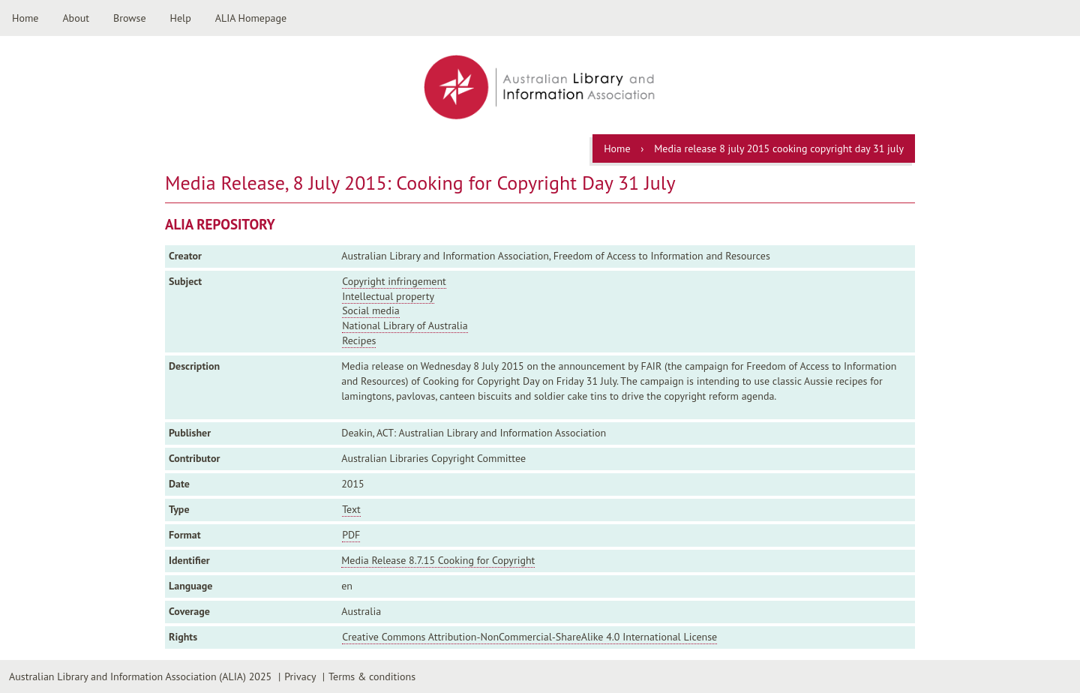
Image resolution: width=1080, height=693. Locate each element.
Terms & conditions (372, 676)
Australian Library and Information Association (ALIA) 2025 (140, 676)
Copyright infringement (394, 281)
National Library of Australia (405, 325)
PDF (351, 535)
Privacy (300, 676)
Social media (370, 310)
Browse (129, 18)
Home (25, 18)
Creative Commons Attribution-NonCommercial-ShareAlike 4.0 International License (529, 637)
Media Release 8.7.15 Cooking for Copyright (438, 560)
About (75, 18)
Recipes (359, 340)
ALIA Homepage (250, 18)
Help (180, 18)
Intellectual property (388, 296)
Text (351, 509)
